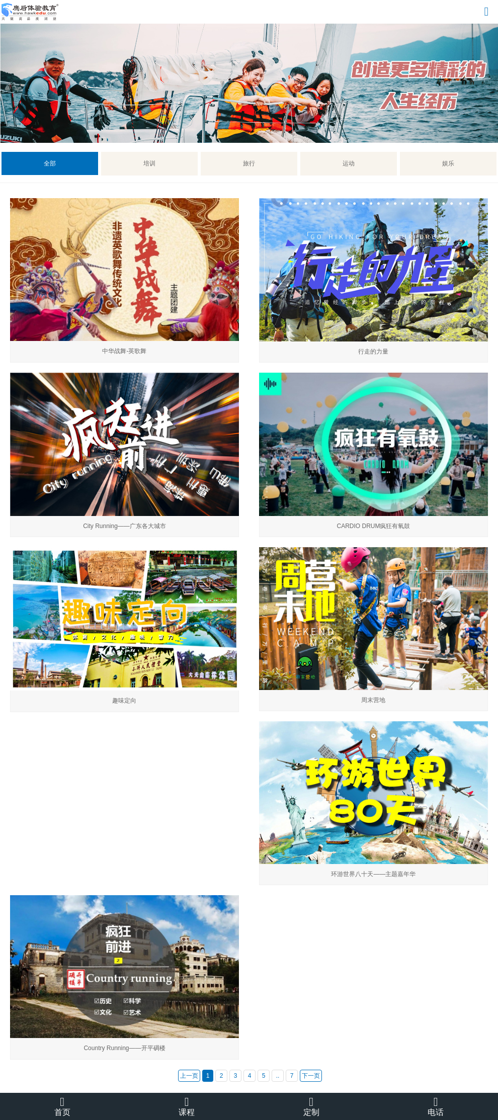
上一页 (189, 1075)
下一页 (311, 1075)
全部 (50, 163)
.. (278, 1075)
